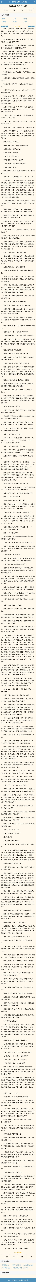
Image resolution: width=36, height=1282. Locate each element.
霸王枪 (25, 19)
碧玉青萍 (15, 21)
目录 (14, 10)
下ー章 (30, 10)
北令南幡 (4, 21)
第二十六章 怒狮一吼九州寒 (18, 2)
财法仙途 (25, 1268)
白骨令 (25, 21)
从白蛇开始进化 (6, 1268)
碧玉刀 (3, 19)
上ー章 (6, 10)
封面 (22, 10)
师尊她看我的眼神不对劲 (19, 1268)
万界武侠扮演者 (17, 1265)
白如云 (14, 19)
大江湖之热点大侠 (28, 1265)
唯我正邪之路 (5, 1265)
